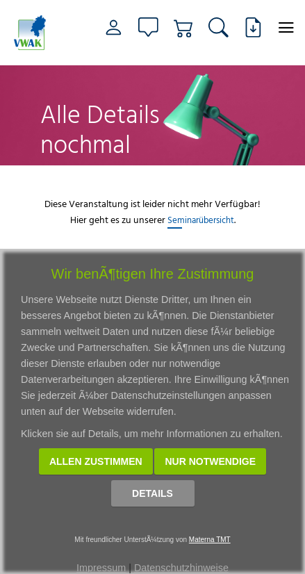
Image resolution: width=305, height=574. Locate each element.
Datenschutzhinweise (181, 567)
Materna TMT (210, 539)
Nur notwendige (210, 461)
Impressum (101, 567)
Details (152, 493)
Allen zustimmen (95, 461)
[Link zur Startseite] (33, 32)
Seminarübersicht (200, 220)
